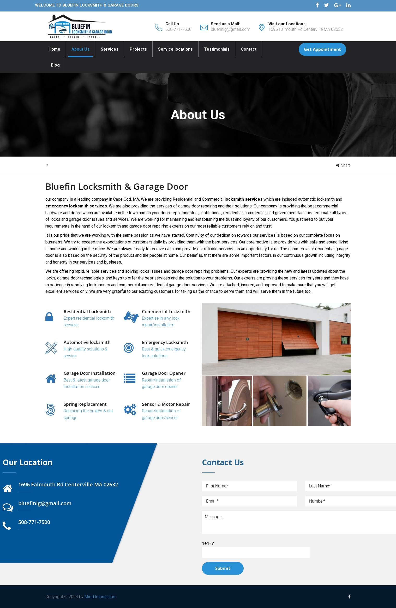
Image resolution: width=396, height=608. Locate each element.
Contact (248, 49)
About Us (80, 49)
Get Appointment (322, 49)
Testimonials (217, 49)
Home (54, 49)
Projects (138, 49)
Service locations (175, 49)
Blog (55, 65)
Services (109, 49)
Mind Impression (100, 596)
